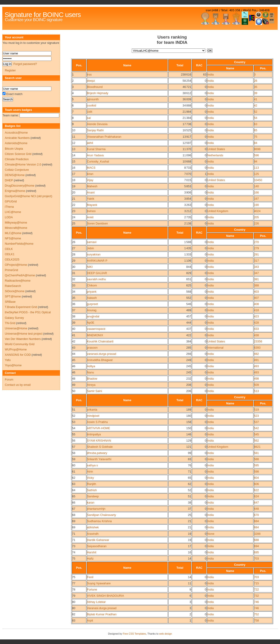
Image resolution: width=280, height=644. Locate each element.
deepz (91, 80)
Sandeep (93, 496)
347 (256, 273)
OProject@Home (16, 264)
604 (256, 477)
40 (73, 328)
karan (90, 502)
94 (255, 161)
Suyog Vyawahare (99, 583)
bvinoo (91, 211)
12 (73, 143)
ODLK (9, 249)
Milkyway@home (16, 222)
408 (256, 304)
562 (256, 440)
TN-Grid (10, 323)
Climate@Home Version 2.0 (23, 164)
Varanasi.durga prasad (102, 608)
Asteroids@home (16, 143)
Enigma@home (15, 191)
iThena (9, 206)
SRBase (10, 301)
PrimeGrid (11, 270)
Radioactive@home (18, 280)
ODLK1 (9, 254)
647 (256, 502)
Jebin (90, 248)
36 (73, 304)
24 (73, 217)
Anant (91, 192)
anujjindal (93, 316)
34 (73, 291)
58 (73, 453)
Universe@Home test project (23, 333)
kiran (90, 174)
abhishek (93, 527)
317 (256, 260)
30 (73, 267)
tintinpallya (94, 434)
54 (255, 118)
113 (256, 167)
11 (73, 136)
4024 (257, 211)
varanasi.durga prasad (101, 354)
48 (73, 378)
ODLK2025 (12, 259)
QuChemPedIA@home (20, 275)
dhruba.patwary (97, 453)
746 (256, 602)
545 (256, 434)
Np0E (90, 322)
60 (73, 465)
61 (73, 471)
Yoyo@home (13, 365)
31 (73, 273)
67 (73, 508)
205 (256, 217)
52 (255, 111)
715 (256, 583)
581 (256, 453)
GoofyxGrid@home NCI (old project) (28, 196)
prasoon (92, 347)
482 (256, 354)
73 (73, 546)
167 (256, 198)
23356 (258, 341)
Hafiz (90, 558)
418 (256, 310)
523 (256, 415)
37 (73, 310)
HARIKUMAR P (97, 260)
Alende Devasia (97, 124)
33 (73, 285)
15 (73, 161)
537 (256, 422)
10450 (258, 180)
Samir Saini (94, 391)
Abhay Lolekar (96, 602)
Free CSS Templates (134, 633)
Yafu (8, 360)
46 (73, 366)
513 (256, 391)
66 (73, 502)
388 (256, 285)
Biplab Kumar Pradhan (102, 614)
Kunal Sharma (96, 149)
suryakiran (94, 254)
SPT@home (13, 296)
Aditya (91, 366)
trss (89, 74)
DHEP (9, 180)
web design (165, 633)
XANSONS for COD (18, 354)
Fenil (90, 577)
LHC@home (13, 212)
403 (256, 291)
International (215, 347)
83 (73, 620)
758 (256, 620)
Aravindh (93, 533)
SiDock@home (15, 291)
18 (73, 180)
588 (256, 459)
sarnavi (91, 242)
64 (73, 490)
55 (73, 434)
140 (256, 186)
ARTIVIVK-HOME (98, 428)
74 (73, 552)
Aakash (92, 298)
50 (73, 391)
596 (256, 155)
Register (10, 70)
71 (73, 533)
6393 (257, 347)
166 (256, 192)
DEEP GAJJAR (97, 273)
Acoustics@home (16, 132)
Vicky (90, 477)
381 (256, 279)
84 (255, 143)
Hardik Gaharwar (98, 540)
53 (73, 422)
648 (256, 508)
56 (73, 440)
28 (73, 254)
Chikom (92, 285)
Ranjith (91, 484)
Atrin (90, 471)
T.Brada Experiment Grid (21, 307)
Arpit (90, 620)
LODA (9, 217)
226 (256, 223)
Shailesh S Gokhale (100, 446)
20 (73, 192)
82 (73, 614)
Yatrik (90, 198)
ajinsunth (93, 99)
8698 (257, 149)
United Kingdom (217, 211)
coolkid (91, 105)
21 (73, 198)
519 (256, 409)
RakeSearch (13, 286)
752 (256, 614)
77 (73, 583)
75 (255, 136)
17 (73, 174)
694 (256, 546)
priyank (91, 291)
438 (256, 335)
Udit (89, 111)
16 (73, 167)
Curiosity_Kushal (98, 161)
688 (256, 540)
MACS (91, 167)
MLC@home (13, 233)
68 (73, 515)
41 (255, 99)
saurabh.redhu (96, 279)
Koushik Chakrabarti (100, 341)
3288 (257, 533)
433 (256, 328)
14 (73, 155)
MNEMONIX (95, 335)
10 (73, 130)
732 (256, 595)
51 (73, 409)
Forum (9, 379)
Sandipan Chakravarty (101, 515)
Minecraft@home (16, 228)
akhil (90, 143)
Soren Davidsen (97, 223)
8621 (257, 446)
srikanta (92, 409)
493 (256, 366)
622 (256, 490)
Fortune (92, 589)
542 (256, 428)
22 (73, 205)
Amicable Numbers (17, 138)
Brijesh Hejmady (97, 93)
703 (256, 558)
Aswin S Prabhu (97, 422)
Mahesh (92, 186)
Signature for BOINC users (43, 14)
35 (255, 87)
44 (73, 354)
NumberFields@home (19, 243)
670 (256, 515)
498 (256, 378)
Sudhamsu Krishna (99, 521)
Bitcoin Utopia (14, 148)
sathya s (92, 465)
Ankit (90, 217)
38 (73, 316)
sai (89, 118)
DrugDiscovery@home (19, 185)
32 (73, 279)
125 (256, 174)
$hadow (92, 378)
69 (73, 521)
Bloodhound (95, 87)
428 (256, 322)
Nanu (90, 372)
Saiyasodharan (96, 546)
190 (256, 205)
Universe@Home (16, 328)
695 (256, 552)
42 (255, 105)
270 (256, 242)
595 (256, 465)
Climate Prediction (17, 159)
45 (73, 360)
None (210, 533)
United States (216, 149)
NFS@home (13, 238)
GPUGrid (11, 201)
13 (73, 149)
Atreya (91, 384)
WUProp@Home (16, 349)
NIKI (90, 267)
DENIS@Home (15, 175)
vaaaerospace (96, 328)
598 (256, 471)
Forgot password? (25, 64)
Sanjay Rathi (95, 130)
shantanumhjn (96, 508)
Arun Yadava (95, 155)
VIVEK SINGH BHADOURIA (105, 595)
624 (256, 496)
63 (255, 124)
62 (73, 477)
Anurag (91, 310)
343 (256, 267)
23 (73, 211)
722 (256, 589)
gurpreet (92, 304)
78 (73, 589)
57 (73, 446)
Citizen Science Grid (18, 154)
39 (255, 93)
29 (73, 260)
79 (73, 595)
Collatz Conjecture (17, 169)
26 (255, 80)
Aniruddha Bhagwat (100, 360)
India (210, 74)
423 (256, 316)
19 (73, 186)
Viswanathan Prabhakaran (104, 136)
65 (255, 130)
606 (256, 484)
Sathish (92, 490)
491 (256, 360)
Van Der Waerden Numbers (23, 339)
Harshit (91, 552)
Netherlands (215, 155)
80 (73, 602)
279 (256, 248)
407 (256, 298)
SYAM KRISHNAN (99, 440)
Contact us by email (18, 384)
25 (73, 223)
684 (256, 521)
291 (256, 254)
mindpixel (93, 415)
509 (256, 384)
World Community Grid (19, 344)
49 (73, 384)
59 (73, 459)
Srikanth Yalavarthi (99, 459)
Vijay (90, 180)
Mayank (92, 205)
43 (73, 347)
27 (73, 248)
